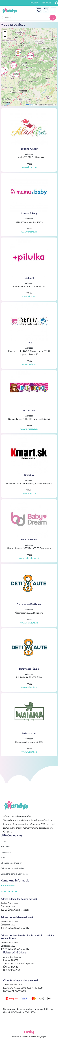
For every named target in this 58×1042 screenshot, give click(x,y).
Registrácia (46, 3)
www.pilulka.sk (29, 296)
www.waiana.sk (29, 751)
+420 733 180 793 (10, 891)
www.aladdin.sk (29, 167)
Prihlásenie (34, 3)
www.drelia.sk (29, 364)
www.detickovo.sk (29, 428)
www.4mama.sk (29, 231)
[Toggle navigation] (53, 9)
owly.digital (42, 1036)
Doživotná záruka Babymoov (14, 873)
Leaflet (29, 105)
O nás (3, 841)
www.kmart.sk (29, 493)
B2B (3, 857)
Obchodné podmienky (11, 862)
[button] (5, 70)
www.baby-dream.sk (29, 558)
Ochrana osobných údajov (13, 868)
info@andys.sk (8, 885)
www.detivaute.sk (29, 622)
